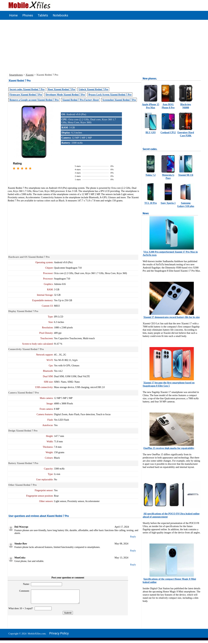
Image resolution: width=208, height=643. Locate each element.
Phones (27, 15)
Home (13, 15)
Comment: (22, 591)
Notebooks (60, 15)
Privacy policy (59, 636)
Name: (24, 584)
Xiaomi (30, 74)
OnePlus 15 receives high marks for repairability (168, 448)
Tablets (43, 15)
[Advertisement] (104, 46)
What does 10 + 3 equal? (21, 611)
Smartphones (16, 74)
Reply (133, 536)
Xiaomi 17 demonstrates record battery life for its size (171, 317)
